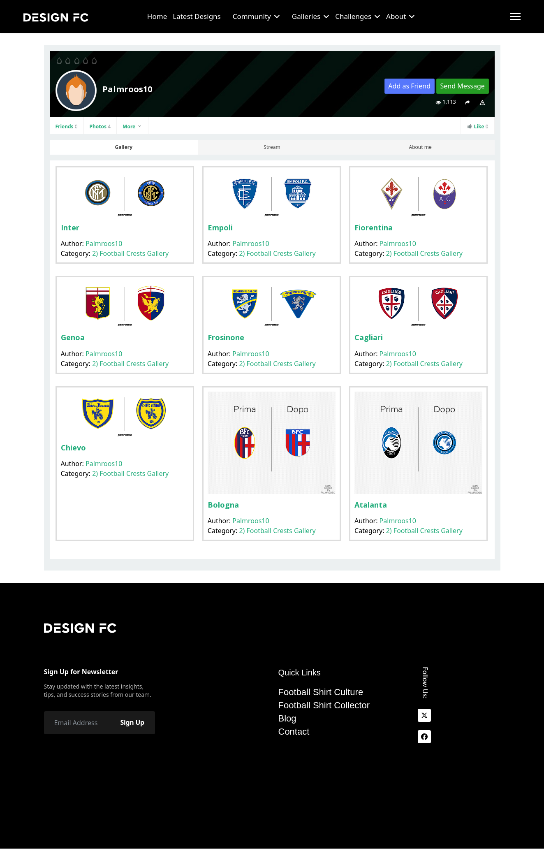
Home (157, 16)
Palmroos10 (104, 243)
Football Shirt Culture (320, 692)
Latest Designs (197, 16)
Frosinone (226, 337)
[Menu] (515, 16)
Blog (287, 718)
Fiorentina (373, 227)
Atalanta (370, 505)
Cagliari (368, 337)
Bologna (223, 505)
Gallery (123, 147)
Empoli (220, 227)
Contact (294, 731)
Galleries (306, 16)
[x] (424, 715)
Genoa (73, 337)
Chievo (73, 447)
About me (420, 147)
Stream (272, 147)
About (396, 16)
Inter (70, 227)
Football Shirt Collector (324, 705)
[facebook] (424, 736)
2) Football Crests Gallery (130, 253)
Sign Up (132, 722)
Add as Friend (409, 85)
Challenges (353, 16)
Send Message (462, 85)
